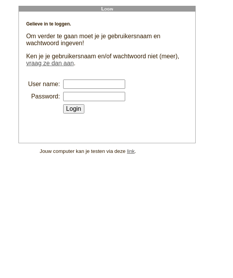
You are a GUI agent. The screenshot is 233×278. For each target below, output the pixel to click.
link (131, 151)
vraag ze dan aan (50, 63)
